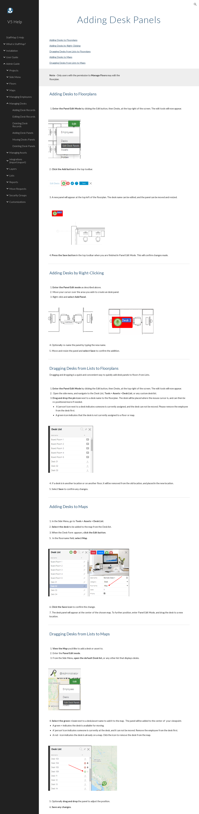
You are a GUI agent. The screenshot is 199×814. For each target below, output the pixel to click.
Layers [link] (13, 168)
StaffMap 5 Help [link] (15, 37)
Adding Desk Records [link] (23, 109)
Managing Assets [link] (18, 152)
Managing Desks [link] (18, 103)
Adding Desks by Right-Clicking (65, 45)
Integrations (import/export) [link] (17, 161)
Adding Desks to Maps (60, 57)
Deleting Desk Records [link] (20, 125)
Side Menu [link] (15, 76)
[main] (119, 19)
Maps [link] (12, 90)
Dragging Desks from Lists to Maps (67, 63)
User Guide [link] (12, 57)
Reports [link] (13, 182)
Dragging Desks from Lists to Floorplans (70, 51)
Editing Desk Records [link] (23, 116)
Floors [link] (12, 83)
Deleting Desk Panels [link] (23, 145)
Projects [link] (13, 70)
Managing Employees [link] (20, 96)
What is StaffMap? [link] (16, 43)
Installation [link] (12, 50)
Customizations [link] (17, 201)
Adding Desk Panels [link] (22, 132)
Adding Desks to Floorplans (63, 40)
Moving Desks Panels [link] (23, 139)
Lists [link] (11, 175)
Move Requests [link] (17, 188)
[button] (195, 4)
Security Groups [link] (18, 195)
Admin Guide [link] (13, 63)
